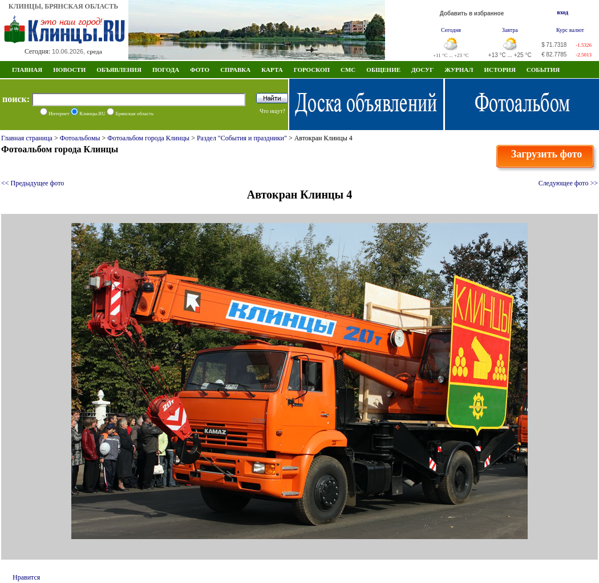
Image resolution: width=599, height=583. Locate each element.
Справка (235, 69)
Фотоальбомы (80, 138)
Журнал (458, 69)
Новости (69, 69)
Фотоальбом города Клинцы (148, 138)
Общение (383, 69)
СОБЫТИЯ (543, 69)
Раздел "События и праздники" (242, 138)
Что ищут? (272, 111)
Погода (165, 69)
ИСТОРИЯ (499, 69)
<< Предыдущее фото (32, 183)
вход (562, 12)
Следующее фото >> (568, 183)
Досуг (422, 69)
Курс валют (570, 30)
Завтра (510, 30)
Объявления (118, 69)
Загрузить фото (546, 154)
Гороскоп (312, 69)
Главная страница (26, 138)
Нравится (26, 577)
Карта (272, 69)
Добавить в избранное (472, 13)
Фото (199, 69)
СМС (348, 69)
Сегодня (451, 30)
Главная (27, 69)
